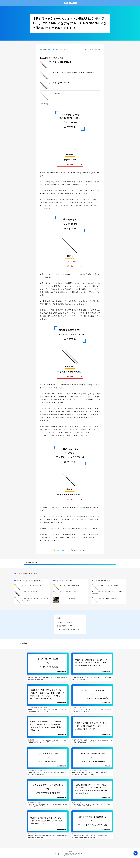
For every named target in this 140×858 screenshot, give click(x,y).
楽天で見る (70, 164)
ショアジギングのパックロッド (68, 629)
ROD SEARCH (70, 3)
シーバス (96, 49)
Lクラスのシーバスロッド (66, 622)
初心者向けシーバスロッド (66, 626)
